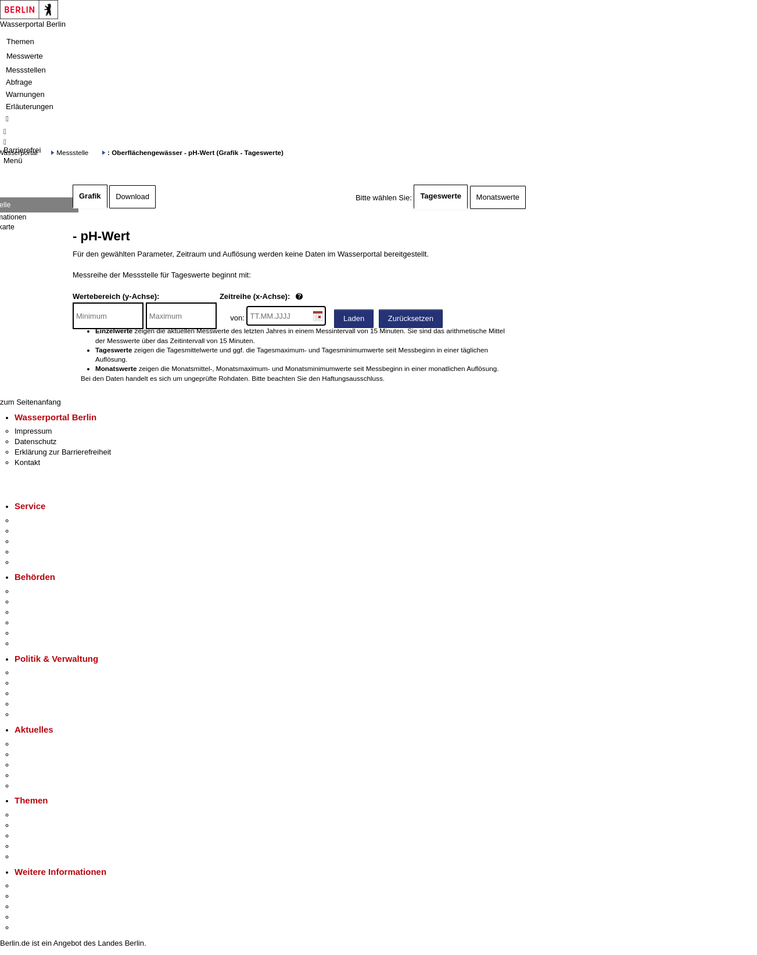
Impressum (33, 431)
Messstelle (72, 152)
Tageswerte (440, 196)
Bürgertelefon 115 (44, 541)
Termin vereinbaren (47, 531)
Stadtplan (30, 927)
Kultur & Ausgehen (46, 885)
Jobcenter (31, 633)
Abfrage (19, 82)
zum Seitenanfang (30, 402)
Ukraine (28, 775)
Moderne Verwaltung (49, 835)
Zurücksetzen (410, 318)
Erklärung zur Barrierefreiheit (63, 452)
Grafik (90, 196)
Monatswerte (497, 197)
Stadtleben (33, 917)
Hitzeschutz (34, 785)
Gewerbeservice (42, 562)
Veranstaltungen (42, 765)
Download (132, 196)
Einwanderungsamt (47, 643)
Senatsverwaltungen (49, 601)
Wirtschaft (31, 906)
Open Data (33, 704)
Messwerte (24, 56)
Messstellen (26, 70)
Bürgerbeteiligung (44, 693)
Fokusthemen (37, 814)
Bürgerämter (35, 622)
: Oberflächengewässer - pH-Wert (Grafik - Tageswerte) (195, 152)
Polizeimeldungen (44, 754)
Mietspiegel (34, 846)
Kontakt (27, 462)
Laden (353, 318)
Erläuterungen (29, 106)
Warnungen (25, 94)
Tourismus (32, 896)
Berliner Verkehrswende (55, 825)
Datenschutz (35, 441)
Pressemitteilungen (47, 744)
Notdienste (33, 551)
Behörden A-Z (38, 591)
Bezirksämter (37, 612)
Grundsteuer (35, 856)
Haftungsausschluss (352, 378)
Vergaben (31, 714)
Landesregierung (43, 672)
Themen (20, 41)
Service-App (35, 520)
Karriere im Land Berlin (53, 683)
